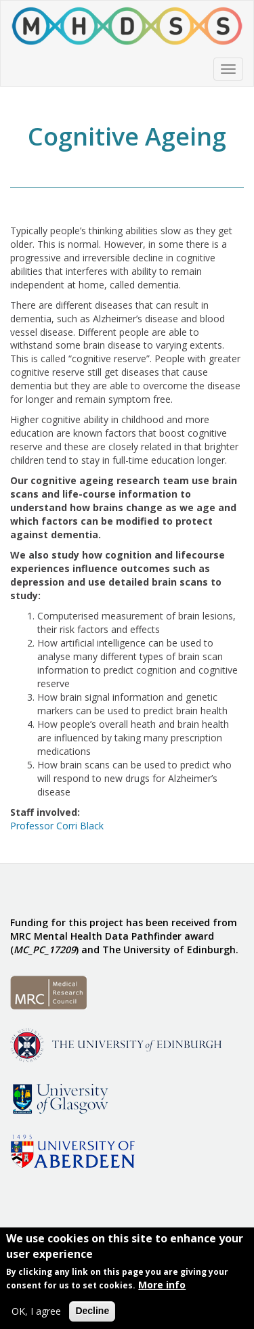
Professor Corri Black (57, 825)
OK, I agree (36, 1313)
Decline (92, 1313)
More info (162, 1287)
